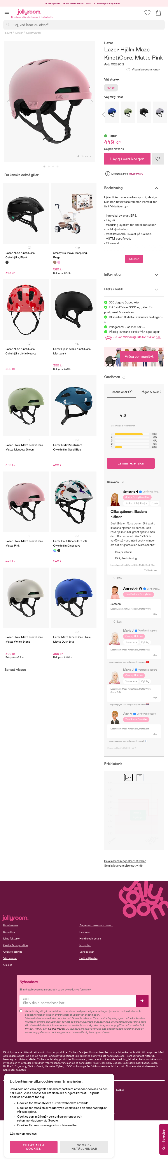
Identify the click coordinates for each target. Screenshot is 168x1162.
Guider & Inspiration (15, 945)
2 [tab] (49, 167)
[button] (6, 12)
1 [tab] (44, 167)
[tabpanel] (49, 101)
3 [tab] (53, 167)
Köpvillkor (9, 932)
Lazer (108, 43)
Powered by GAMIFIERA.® (121, 748)
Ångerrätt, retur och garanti (96, 925)
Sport (8, 33)
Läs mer (134, 259)
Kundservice (10, 925)
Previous (8, 101)
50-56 (111, 87)
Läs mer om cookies (23, 1134)
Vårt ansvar (10, 958)
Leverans (84, 932)
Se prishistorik (114, 149)
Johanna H (130, 492)
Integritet (85, 945)
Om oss (7, 965)
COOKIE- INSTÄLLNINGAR (84, 1147)
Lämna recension (130, 463)
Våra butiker (86, 951)
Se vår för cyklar (132, 337)
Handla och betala (90, 938)
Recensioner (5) (121, 392)
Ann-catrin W (132, 589)
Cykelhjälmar (33, 33)
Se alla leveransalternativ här (123, 866)
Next (91, 101)
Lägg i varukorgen (127, 159)
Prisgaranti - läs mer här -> (127, 327)
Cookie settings (12, 951)
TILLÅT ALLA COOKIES (34, 1147)
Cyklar (19, 33)
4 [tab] (57, 167)
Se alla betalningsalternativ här (125, 861)
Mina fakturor (11, 938)
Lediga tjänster (88, 958)
